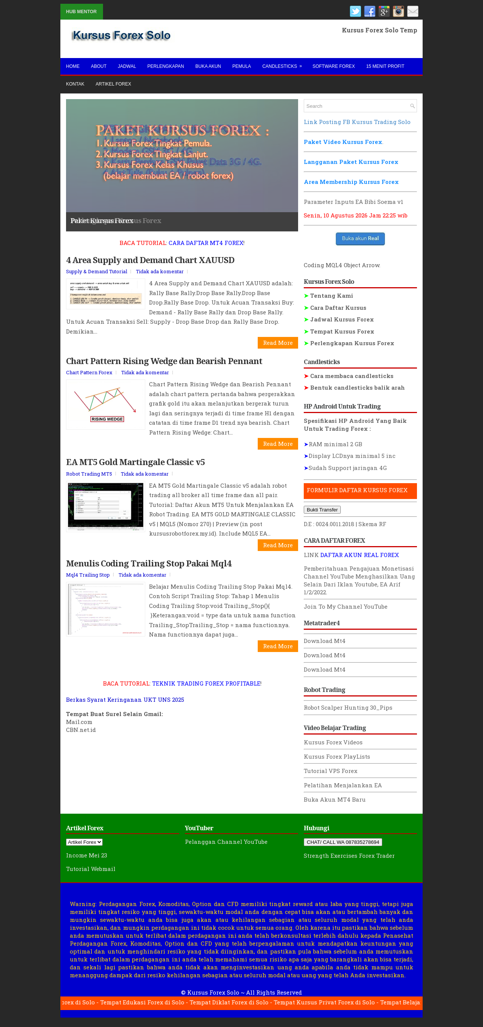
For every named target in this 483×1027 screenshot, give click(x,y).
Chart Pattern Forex (89, 378)
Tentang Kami (328, 295)
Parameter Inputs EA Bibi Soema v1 (353, 201)
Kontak (75, 84)
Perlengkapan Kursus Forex (349, 343)
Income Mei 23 (86, 855)
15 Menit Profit (385, 66)
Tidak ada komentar (160, 277)
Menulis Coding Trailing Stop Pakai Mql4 (148, 568)
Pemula (241, 66)
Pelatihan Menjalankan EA (343, 785)
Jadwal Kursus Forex (339, 319)
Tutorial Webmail (90, 868)
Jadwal (127, 66)
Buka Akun (208, 66)
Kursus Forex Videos (333, 742)
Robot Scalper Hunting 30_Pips (348, 707)
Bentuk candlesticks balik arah (354, 387)
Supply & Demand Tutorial (96, 277)
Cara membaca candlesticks (349, 376)
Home (73, 66)
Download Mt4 (325, 640)
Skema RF (372, 524)
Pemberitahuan (326, 568)
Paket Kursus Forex (102, 220)
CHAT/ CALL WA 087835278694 (343, 842)
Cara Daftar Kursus (335, 307)
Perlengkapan (166, 66)
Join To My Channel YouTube (346, 606)
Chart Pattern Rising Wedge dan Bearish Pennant (164, 366)
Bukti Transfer (322, 510)
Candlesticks (284, 63)
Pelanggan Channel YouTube (226, 841)
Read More (278, 348)
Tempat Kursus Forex (339, 331)
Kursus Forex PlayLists (337, 756)
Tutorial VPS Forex (330, 770)
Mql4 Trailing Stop (88, 580)
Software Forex (333, 66)
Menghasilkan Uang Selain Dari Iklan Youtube (359, 580)
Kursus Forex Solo (213, 992)
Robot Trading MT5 (89, 479)
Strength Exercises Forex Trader (349, 855)
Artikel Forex (113, 84)
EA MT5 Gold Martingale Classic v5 (135, 467)
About (98, 66)
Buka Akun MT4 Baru (335, 799)
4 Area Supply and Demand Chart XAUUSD (150, 265)
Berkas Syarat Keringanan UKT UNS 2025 (125, 705)
